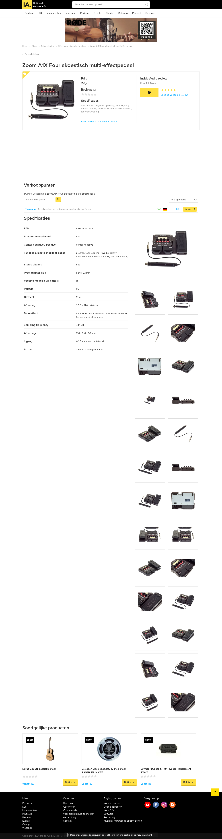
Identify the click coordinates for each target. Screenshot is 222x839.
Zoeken (147, 4)
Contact (67, 820)
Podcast (136, 13)
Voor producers (112, 803)
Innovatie (71, 13)
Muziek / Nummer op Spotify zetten (123, 820)
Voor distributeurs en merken (78, 813)
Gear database (32, 54)
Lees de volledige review (174, 94)
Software (108, 813)
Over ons (150, 13)
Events (97, 13)
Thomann (30, 209)
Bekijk (188, 209)
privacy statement (143, 835)
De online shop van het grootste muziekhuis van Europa (64, 209)
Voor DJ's (109, 810)
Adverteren (69, 806)
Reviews (84, 13)
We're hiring (69, 817)
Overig (109, 13)
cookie (127, 835)
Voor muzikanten (113, 806)
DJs (24, 806)
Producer (29, 13)
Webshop (123, 13)
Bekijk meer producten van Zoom (99, 121)
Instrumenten (54, 13)
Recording (109, 817)
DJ (40, 13)
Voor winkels (70, 810)
